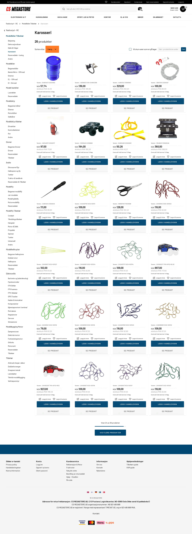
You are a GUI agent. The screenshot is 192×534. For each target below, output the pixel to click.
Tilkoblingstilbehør (15, 219)
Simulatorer (12, 322)
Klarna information (13, 471)
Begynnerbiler (13, 68)
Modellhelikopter (13, 249)
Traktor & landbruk (15, 178)
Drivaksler (12, 126)
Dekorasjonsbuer (14, 44)
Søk (183, 49)
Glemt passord (41, 471)
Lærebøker (12, 374)
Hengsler (11, 223)
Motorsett (12, 346)
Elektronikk (11, 273)
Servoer (11, 318)
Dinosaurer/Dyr (13, 167)
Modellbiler (10, 63)
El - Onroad (12, 83)
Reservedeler (13, 96)
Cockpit (11, 216)
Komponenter (13, 304)
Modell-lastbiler (12, 88)
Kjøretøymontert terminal (17, 307)
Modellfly (9, 186)
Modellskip (10, 101)
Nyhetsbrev (100, 471)
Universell (11, 241)
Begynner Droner (14, 147)
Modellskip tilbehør (14, 121)
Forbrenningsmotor (15, 339)
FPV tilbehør (12, 293)
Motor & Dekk (13, 226)
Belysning (11, 41)
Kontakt (99, 468)
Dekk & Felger (13, 48)
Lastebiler (12, 93)
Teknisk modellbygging (16, 377)
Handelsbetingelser (13, 468)
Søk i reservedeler (152, 2)
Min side (69, 480)
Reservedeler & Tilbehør (17, 182)
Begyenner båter (14, 106)
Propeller (11, 230)
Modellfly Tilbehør (13, 211)
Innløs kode (138, 2)
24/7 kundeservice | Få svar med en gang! (21, 2)
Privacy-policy (11, 465)
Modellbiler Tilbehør (15, 36)
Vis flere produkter (110, 432)
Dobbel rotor (13, 258)
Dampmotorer (13, 331)
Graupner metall (14, 370)
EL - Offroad (13, 79)
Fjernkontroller (13, 282)
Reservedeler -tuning (16, 55)
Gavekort (127, 2)
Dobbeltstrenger (14, 366)
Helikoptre (12, 261)
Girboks (11, 342)
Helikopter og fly (14, 171)
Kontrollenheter (14, 130)
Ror (9, 134)
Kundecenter (115, 2)
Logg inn (181, 2)
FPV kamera (12, 289)
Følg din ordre (71, 471)
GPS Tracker (13, 296)
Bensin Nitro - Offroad (16, 72)
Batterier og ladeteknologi (18, 278)
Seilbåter (11, 117)
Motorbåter (12, 113)
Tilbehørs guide (132, 465)
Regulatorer (12, 315)
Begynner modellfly (15, 191)
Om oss (99, 465)
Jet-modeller (13, 195)
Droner (9, 142)
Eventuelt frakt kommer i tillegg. (46, 103)
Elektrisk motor (14, 335)
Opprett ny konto (168, 2)
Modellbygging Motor (14, 326)
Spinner (11, 234)
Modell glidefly (13, 199)
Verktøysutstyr (13, 381)
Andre (10, 59)
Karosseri (12, 52)
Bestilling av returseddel (75, 474)
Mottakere (12, 311)
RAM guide (130, 468)
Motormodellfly (13, 202)
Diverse (11, 76)
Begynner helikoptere (16, 254)
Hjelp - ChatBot (72, 477)
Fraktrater (70, 468)
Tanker (10, 175)
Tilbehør (11, 158)
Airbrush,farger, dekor (16, 363)
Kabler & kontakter (15, 300)
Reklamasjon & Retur (74, 465)
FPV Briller (12, 286)
